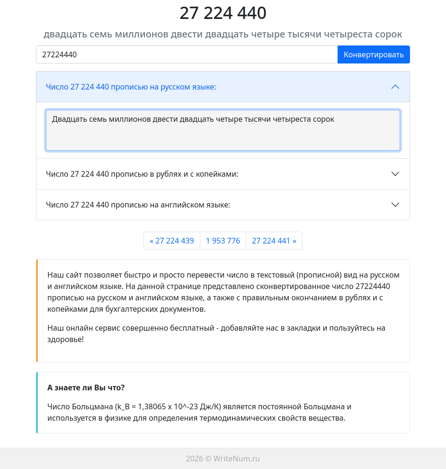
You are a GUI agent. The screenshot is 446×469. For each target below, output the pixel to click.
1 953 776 (223, 240)
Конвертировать (374, 54)
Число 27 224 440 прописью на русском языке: (131, 86)
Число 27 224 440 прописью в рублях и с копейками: (142, 174)
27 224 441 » (274, 240)
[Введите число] (187, 54)
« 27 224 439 (172, 240)
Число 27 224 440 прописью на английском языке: (138, 204)
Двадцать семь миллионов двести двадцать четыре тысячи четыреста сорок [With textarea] (223, 130)
